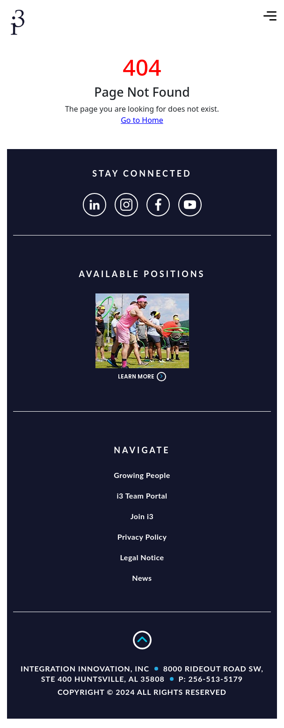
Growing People (142, 475)
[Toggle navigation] (270, 15)
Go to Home (142, 120)
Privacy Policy (142, 536)
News (142, 577)
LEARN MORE (142, 376)
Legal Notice (142, 557)
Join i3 (142, 516)
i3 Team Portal (142, 495)
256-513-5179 (215, 678)
